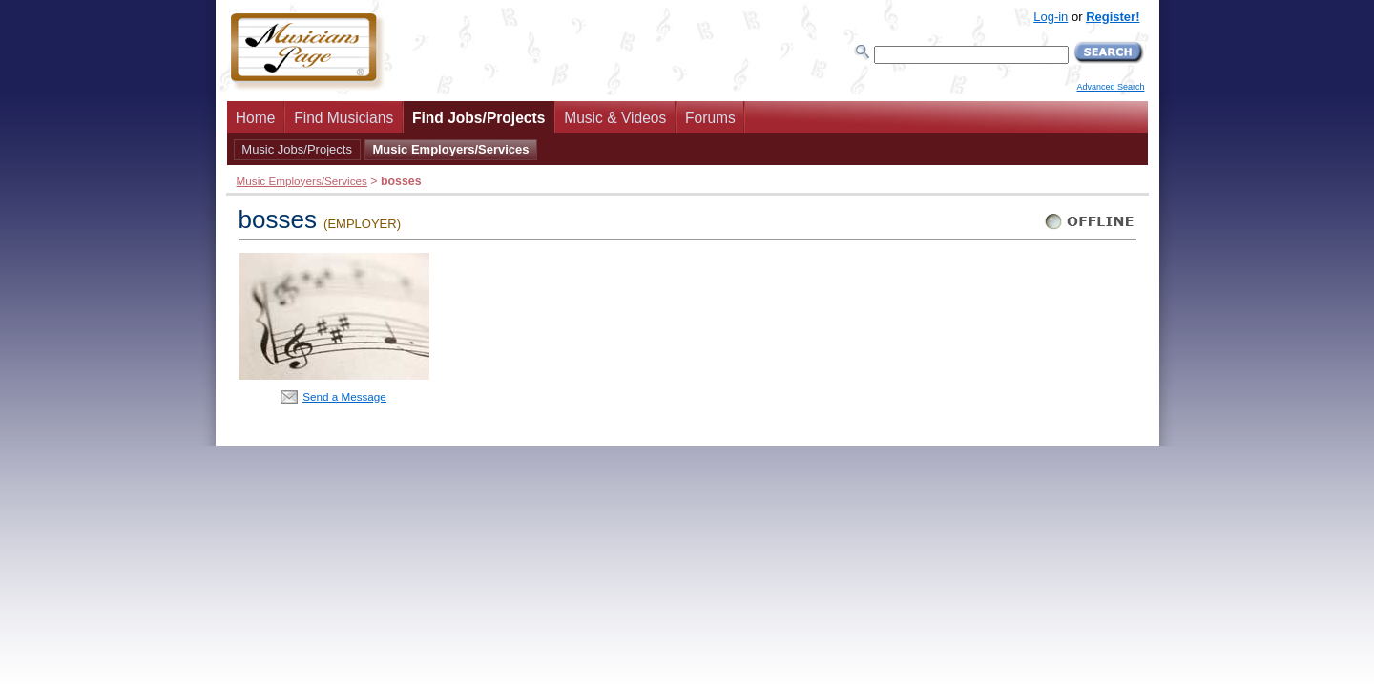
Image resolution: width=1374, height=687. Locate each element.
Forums (710, 118)
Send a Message (344, 396)
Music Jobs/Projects (296, 149)
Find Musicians (343, 118)
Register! (1112, 17)
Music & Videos (615, 118)
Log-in (1050, 17)
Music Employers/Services (450, 149)
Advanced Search (1110, 87)
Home (256, 118)
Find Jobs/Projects (479, 118)
